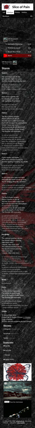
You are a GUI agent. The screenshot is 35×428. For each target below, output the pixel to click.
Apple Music (9, 359)
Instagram (12, 329)
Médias (24, 12)
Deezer (7, 355)
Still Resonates (10, 384)
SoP (4, 12)
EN (31, 16)
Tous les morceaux (13, 402)
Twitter (9, 338)
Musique (10, 12)
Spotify (7, 346)
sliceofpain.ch (20, 421)
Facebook (11, 333)
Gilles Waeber (21, 423)
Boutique (6, 16)
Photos (17, 12)
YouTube (7, 350)
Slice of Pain (10, 365)
